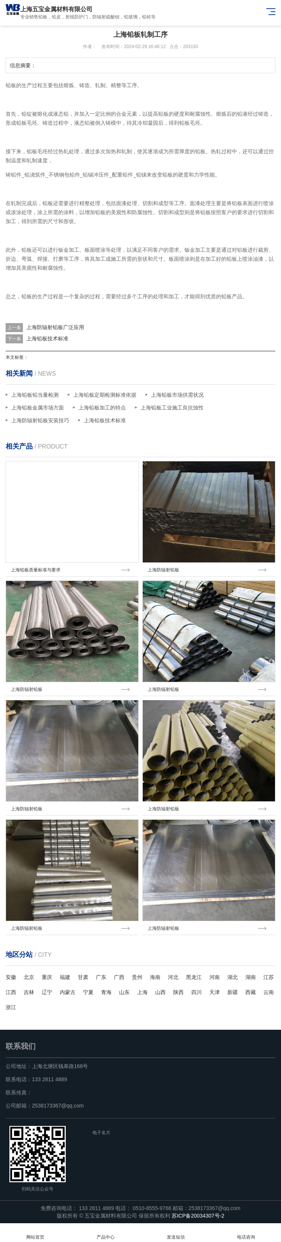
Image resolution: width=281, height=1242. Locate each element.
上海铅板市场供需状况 (177, 395)
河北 (173, 977)
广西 (119, 977)
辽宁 (47, 992)
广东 (101, 977)
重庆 (47, 977)
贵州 (137, 977)
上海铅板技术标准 (47, 338)
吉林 (29, 992)
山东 (124, 992)
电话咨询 (246, 1233)
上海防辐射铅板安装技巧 (40, 420)
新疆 (232, 992)
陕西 (178, 992)
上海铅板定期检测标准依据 (104, 395)
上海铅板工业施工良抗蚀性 (172, 408)
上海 (142, 992)
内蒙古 (68, 992)
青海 (106, 992)
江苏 (268, 977)
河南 (214, 977)
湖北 (232, 977)
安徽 (11, 977)
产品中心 (105, 1233)
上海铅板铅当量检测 (35, 395)
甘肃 (83, 977)
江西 (11, 992)
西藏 (250, 992)
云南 (268, 992)
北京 (29, 977)
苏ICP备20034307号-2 (198, 1216)
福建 (65, 977)
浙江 (11, 1007)
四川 (196, 992)
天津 (214, 992)
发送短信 (175, 1233)
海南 (155, 977)
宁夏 (88, 992)
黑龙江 (194, 977)
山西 (160, 992)
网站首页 (35, 1233)
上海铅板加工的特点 (102, 408)
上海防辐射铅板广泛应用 (55, 327)
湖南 (250, 977)
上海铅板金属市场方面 (37, 408)
